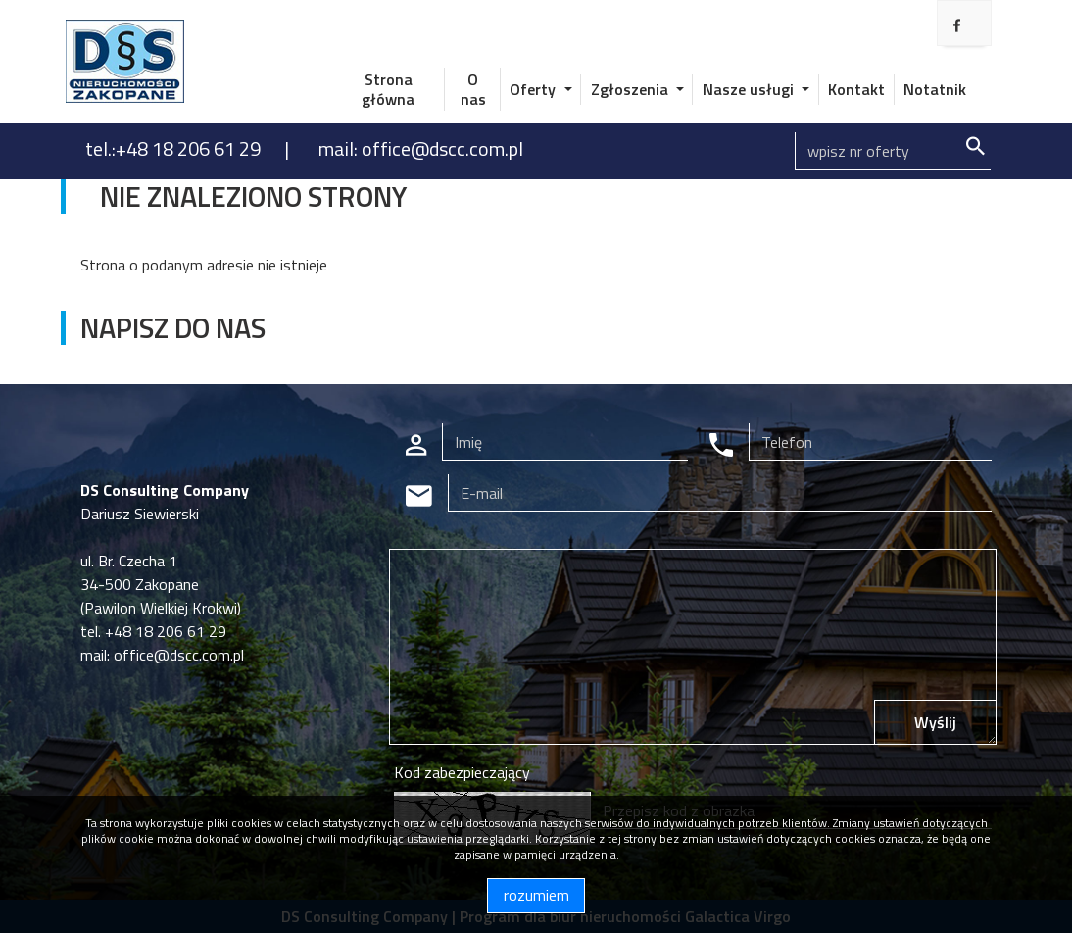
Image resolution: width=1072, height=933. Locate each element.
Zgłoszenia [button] (631, 89)
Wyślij (935, 722)
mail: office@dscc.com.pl (420, 148)
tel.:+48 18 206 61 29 (175, 148)
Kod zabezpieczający (462, 772)
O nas (473, 89)
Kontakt (856, 89)
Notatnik (934, 89)
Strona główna (388, 89)
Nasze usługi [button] (750, 89)
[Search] (893, 151)
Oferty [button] (535, 89)
